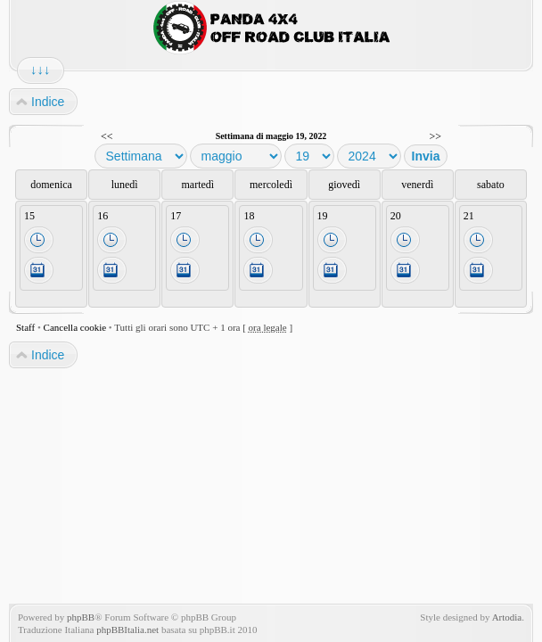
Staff (25, 327)
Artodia (507, 617)
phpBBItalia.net (127, 629)
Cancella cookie (75, 327)
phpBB (80, 617)
